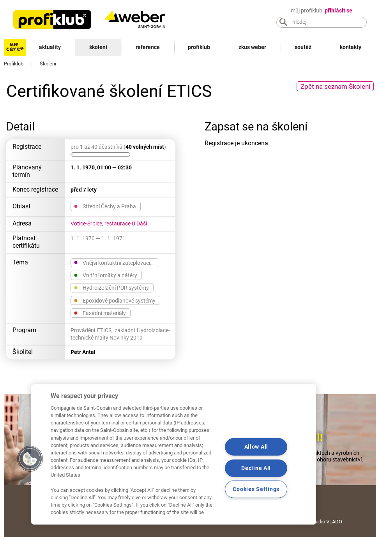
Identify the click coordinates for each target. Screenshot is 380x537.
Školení (98, 47)
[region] (173, 454)
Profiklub (199, 47)
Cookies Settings (256, 489)
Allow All (256, 447)
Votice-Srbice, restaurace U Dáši (109, 223)
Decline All (256, 468)
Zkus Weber (252, 47)
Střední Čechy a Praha (105, 206)
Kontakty (350, 47)
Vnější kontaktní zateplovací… (114, 262)
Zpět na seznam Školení (335, 86)
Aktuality (50, 47)
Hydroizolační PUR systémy (111, 287)
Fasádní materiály (100, 312)
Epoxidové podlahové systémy (115, 300)
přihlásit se (338, 10)
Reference (148, 47)
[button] (30, 458)
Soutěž (303, 47)
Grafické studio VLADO (317, 522)
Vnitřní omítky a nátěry (105, 275)
